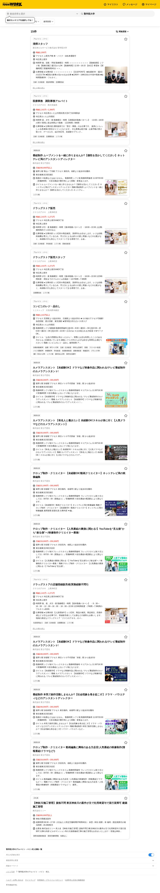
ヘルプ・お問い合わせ (14, 880)
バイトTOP (10, 872)
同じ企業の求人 (39, 88)
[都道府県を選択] (42, 14)
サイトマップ (30, 880)
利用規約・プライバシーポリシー (50, 880)
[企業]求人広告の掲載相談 (75, 880)
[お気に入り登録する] (125, 39)
